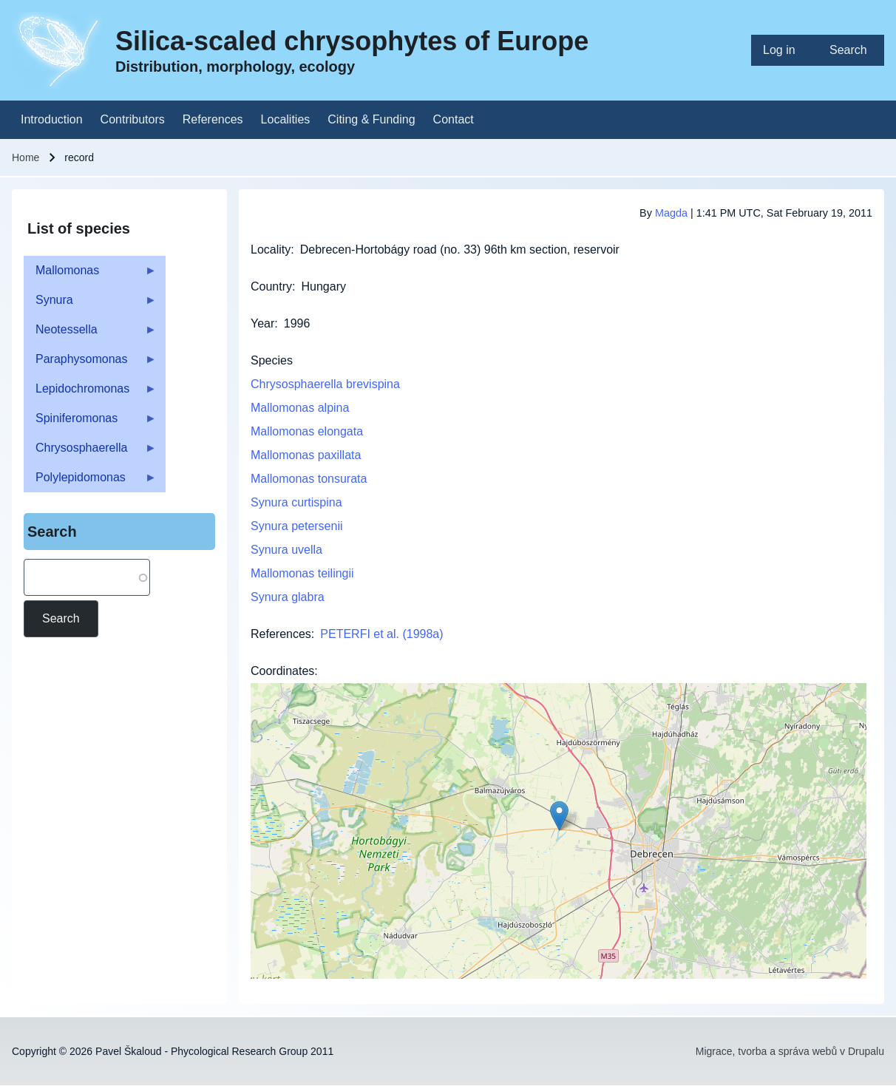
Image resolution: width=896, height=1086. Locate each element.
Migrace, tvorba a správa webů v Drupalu (790, 1051)
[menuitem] (784, 50)
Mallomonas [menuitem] (90, 274)
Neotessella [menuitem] (90, 334)
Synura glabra (288, 597)
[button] (559, 816)
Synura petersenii (297, 526)
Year (262, 323)
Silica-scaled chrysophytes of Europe (351, 41)
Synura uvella (286, 549)
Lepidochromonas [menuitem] (90, 393)
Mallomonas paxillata (306, 455)
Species (272, 360)
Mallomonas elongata (307, 431)
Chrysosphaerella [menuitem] (90, 452)
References (281, 634)
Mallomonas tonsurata (309, 478)
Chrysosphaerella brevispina (325, 384)
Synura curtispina (296, 502)
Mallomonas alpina (300, 407)
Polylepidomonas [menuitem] (90, 481)
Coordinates (282, 671)
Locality (271, 249)
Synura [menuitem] (90, 304)
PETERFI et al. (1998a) (381, 634)
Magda (671, 213)
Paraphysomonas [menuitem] (90, 363)
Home (25, 157)
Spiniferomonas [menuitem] (90, 422)
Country (271, 286)
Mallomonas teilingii (302, 573)
